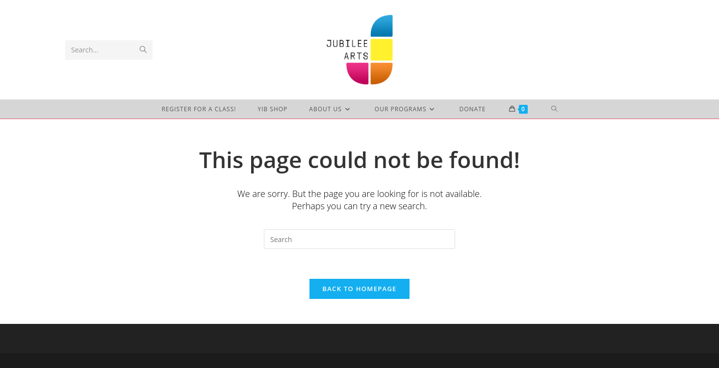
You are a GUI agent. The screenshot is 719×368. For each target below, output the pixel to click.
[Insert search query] (359, 239)
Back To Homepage (359, 288)
